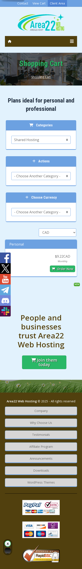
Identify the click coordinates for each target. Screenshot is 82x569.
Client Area (57, 3)
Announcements (41, 458)
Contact (22, 3)
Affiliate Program (41, 447)
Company (41, 411)
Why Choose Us (41, 423)
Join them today (44, 362)
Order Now (62, 269)
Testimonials (41, 435)
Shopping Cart (41, 77)
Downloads (41, 470)
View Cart (39, 3)
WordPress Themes (41, 482)
